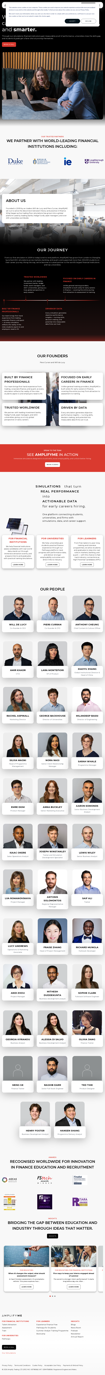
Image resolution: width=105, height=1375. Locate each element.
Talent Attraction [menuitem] (9, 1325)
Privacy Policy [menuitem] (7, 1365)
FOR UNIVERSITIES (10, 1336)
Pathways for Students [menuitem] (46, 1328)
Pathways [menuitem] (6, 1339)
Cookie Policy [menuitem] (37, 1365)
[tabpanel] (26, 1269)
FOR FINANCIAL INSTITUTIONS (15, 1321)
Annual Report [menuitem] (77, 1337)
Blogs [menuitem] (73, 1325)
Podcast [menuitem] (74, 1331)
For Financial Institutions (80, 1270)
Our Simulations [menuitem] (9, 1353)
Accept (72, 21)
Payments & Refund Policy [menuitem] (73, 1365)
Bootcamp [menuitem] (40, 1334)
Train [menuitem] (4, 1331)
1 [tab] (50, 1296)
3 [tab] (54, 1296)
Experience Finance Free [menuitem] (46, 1325)
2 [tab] (52, 1296)
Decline (88, 21)
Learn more (27, 1287)
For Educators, (62, 1270)
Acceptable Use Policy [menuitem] (52, 1365)
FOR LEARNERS (43, 1321)
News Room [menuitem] (76, 1328)
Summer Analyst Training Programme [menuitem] (52, 1331)
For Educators (26, 1270)
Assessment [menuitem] (7, 1328)
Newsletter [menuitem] (75, 1334)
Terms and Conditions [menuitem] (22, 1365)
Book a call (9, 44)
